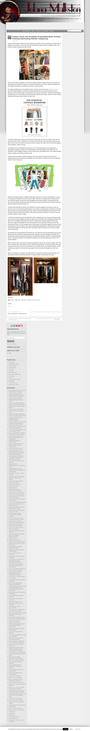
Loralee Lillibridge (12, 367)
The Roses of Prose (13, 382)
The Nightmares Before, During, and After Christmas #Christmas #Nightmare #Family (17, 695)
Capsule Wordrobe (38, 311)
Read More (77, 729)
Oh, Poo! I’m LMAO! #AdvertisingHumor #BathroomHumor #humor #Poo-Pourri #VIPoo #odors (17, 543)
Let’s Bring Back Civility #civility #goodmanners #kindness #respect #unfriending (16, 603)
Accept (65, 729)
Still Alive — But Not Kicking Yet (15, 677)
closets (44, 311)
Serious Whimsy (26, 31)
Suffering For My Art (13, 538)
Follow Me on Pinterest (12, 344)
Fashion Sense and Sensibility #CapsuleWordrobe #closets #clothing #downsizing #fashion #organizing (36, 38)
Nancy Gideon (12, 376)
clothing (47, 311)
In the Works (45, 31)
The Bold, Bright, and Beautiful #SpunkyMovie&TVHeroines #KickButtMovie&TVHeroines (15, 573)
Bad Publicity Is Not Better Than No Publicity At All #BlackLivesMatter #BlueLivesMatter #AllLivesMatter (16, 649)
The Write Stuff (12, 711)
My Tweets (9, 353)
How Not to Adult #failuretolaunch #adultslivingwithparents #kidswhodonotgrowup (16, 419)
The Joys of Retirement (13, 486)
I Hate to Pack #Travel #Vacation (15, 700)
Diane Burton (11, 362)
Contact (51, 31)
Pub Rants (11, 377)
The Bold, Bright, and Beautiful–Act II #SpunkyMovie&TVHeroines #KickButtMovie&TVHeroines (16, 561)
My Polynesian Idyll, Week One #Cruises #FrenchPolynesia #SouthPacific (49, 319)
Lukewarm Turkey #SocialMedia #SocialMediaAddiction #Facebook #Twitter (19, 319)
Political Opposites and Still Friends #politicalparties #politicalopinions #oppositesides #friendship (16, 458)
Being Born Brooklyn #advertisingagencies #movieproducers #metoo (17, 465)
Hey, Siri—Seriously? (13, 718)
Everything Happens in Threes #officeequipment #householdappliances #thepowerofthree (17, 470)
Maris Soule (11, 369)
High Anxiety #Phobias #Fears (15, 484)
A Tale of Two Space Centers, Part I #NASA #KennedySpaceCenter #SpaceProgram (16, 445)
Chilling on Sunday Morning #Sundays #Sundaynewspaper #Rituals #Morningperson (17, 625)
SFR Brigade (11, 381)
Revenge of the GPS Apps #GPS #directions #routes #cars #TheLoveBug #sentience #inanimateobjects (17, 426)
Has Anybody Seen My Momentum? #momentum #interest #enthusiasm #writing (16, 411)
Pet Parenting (11, 713)
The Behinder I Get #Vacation (15, 540)
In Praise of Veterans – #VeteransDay (16, 709)
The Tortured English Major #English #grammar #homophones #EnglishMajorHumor (16, 535)
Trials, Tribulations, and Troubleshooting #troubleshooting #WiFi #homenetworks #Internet (17, 654)
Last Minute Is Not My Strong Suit (16, 448)
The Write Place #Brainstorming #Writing (17, 502)
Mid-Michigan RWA (13, 372)
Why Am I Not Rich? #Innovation (15, 708)
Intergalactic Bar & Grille (14, 364)
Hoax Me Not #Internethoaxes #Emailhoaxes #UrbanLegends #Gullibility (15, 666)
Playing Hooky (12, 715)
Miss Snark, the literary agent (15, 374)
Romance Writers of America (15, 379)
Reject (71, 729)
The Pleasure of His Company (15, 675)
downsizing (51, 311)
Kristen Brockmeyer (13, 365)
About (32, 31)
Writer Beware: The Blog (14, 384)
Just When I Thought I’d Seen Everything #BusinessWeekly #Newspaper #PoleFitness (17, 614)
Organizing (59, 311)
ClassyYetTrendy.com (53, 89)
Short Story (38, 31)
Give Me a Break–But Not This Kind (16, 682)
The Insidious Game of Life (14, 716)
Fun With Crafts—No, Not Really (15, 698)
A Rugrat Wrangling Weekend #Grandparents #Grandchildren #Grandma (15, 515)
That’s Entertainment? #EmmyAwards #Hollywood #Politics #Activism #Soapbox (16, 478)
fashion (55, 311)
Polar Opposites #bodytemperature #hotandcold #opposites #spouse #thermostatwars (16, 566)
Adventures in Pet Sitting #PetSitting (16, 660)
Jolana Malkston (15, 311)
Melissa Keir (11, 370)
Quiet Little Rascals (13, 487)
